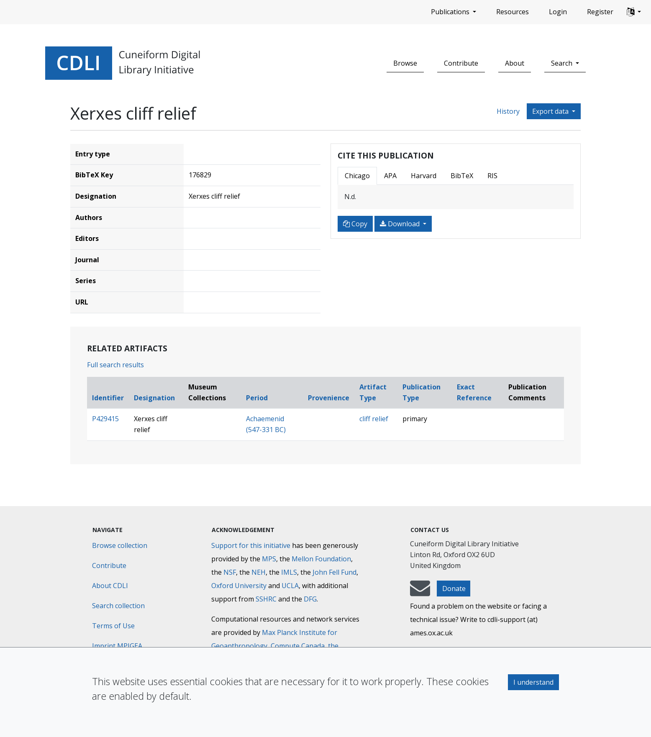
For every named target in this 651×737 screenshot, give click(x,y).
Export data (551, 111)
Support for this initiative (250, 545)
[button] (633, 12)
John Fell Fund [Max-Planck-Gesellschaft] (334, 572)
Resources (512, 11)
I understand (533, 682)
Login (558, 11)
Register (600, 11)
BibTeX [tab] (462, 175)
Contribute (461, 63)
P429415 (105, 418)
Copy (355, 223)
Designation (154, 397)
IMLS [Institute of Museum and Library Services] (289, 572)
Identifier (108, 397)
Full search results (115, 364)
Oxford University (239, 585)
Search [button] (562, 63)
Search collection (118, 605)
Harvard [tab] (423, 175)
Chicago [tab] (357, 175)
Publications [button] (451, 11)
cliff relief (373, 418)
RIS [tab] (492, 175)
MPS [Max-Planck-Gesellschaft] (269, 558)
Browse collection (119, 545)
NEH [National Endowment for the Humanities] (258, 572)
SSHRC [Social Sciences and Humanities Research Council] (266, 599)
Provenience (328, 397)
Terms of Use (113, 625)
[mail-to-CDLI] (420, 592)
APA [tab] (390, 175)
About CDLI (110, 585)
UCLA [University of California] (290, 585)
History (508, 111)
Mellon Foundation (321, 558)
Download (400, 223)
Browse (405, 63)
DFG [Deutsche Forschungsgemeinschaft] (310, 599)
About (514, 63)
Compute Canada (298, 645)
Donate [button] (454, 588)
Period (257, 397)
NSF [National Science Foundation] (229, 572)
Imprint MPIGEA (117, 645)
